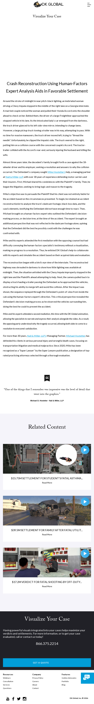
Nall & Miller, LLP (14, 176)
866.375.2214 (47, 643)
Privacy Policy (37, 678)
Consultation (8, 681)
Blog (63, 685)
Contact (35, 688)
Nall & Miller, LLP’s (36, 335)
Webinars (7, 678)
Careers (35, 681)
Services (6, 685)
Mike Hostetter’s (56, 172)
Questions (7, 688)
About (34, 685)
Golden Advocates (69, 678)
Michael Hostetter (75, 335)
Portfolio (65, 681)
